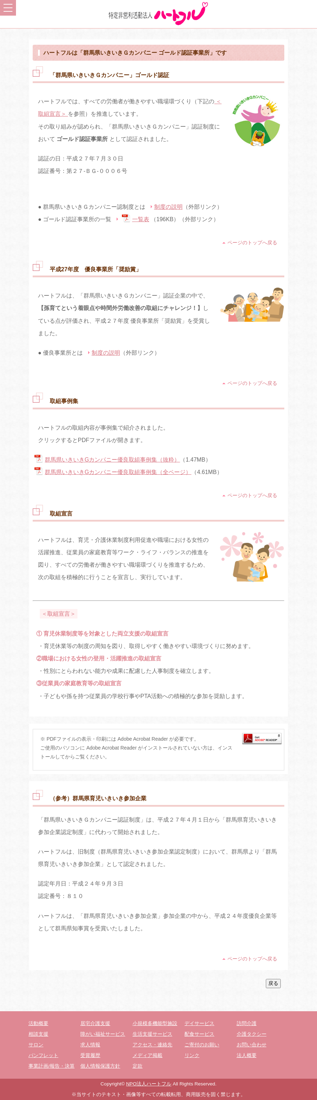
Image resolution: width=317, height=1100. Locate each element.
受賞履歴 (90, 1055)
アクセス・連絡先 (152, 1044)
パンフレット (43, 1055)
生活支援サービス (152, 1034)
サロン (35, 1044)
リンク (191, 1055)
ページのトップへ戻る (252, 242)
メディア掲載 (147, 1055)
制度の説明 (168, 207)
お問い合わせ (252, 1044)
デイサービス (199, 1023)
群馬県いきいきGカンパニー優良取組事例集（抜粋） (112, 460)
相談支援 (38, 1034)
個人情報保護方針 (100, 1066)
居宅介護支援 (95, 1023)
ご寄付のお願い (201, 1044)
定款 (138, 1066)
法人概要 (247, 1055)
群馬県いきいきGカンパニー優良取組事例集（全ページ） (118, 472)
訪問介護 (247, 1023)
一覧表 (140, 219)
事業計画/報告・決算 (51, 1066)
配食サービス (199, 1034)
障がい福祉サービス (102, 1034)
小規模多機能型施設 (155, 1023)
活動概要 (38, 1023)
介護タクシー (252, 1034)
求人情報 (90, 1044)
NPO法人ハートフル (148, 1084)
